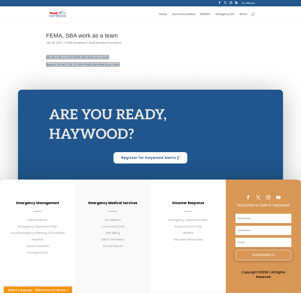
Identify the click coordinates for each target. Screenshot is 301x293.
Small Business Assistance (105, 42)
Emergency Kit (225, 14)
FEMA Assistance (76, 42)
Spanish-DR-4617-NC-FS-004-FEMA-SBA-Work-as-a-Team (82, 64)
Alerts (243, 14)
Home (163, 14)
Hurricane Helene (183, 14)
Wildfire (205, 14)
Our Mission (248, 3)
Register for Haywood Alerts (148, 157)
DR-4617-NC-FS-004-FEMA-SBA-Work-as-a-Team (77, 57)
